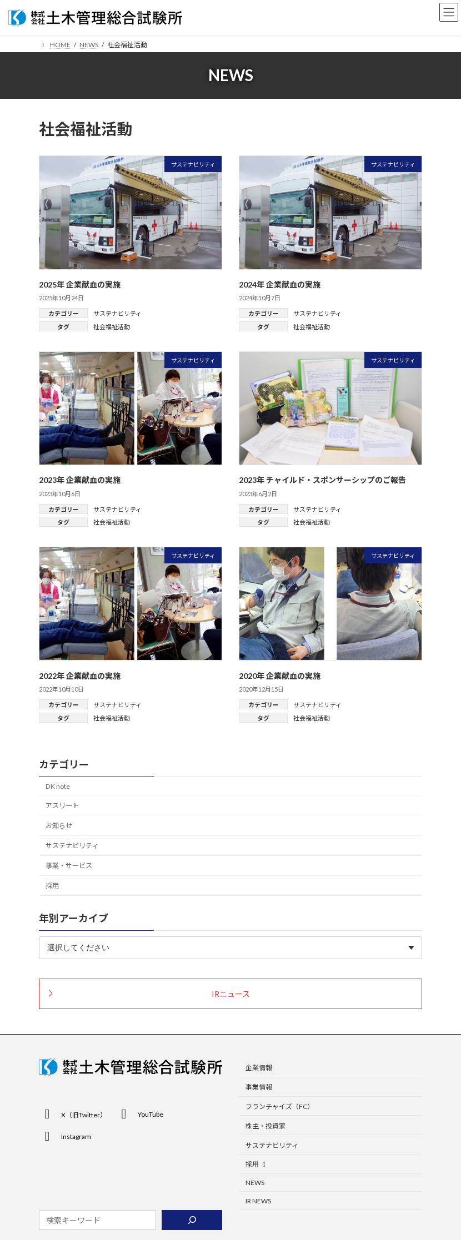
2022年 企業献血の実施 (80, 676)
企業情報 (258, 1068)
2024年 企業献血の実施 (279, 284)
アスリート (62, 806)
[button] (230, 994)
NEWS (254, 1183)
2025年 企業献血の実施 (80, 284)
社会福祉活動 (111, 326)
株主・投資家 (265, 1126)
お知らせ (59, 825)
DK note (58, 786)
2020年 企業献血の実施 (279, 676)
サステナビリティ (117, 313)
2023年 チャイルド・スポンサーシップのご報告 (322, 480)
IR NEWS (258, 1201)
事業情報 (258, 1087)
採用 (52, 886)
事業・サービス (69, 866)
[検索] (192, 1221)
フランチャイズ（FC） (279, 1106)
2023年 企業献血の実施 (80, 480)
